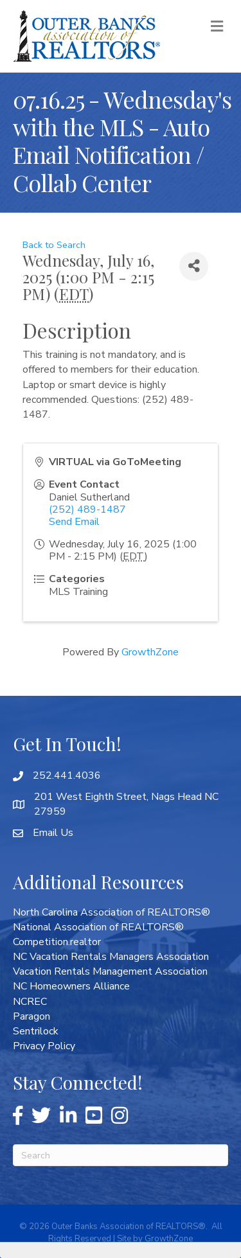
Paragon (31, 1016)
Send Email (74, 522)
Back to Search (53, 244)
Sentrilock (35, 1031)
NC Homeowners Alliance (71, 986)
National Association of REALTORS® (98, 927)
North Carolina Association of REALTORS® (111, 912)
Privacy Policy (44, 1046)
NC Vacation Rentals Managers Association (111, 957)
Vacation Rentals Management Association (110, 971)
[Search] (120, 1155)
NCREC (30, 1002)
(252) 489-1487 (87, 509)
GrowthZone (150, 652)
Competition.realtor (57, 942)
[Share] (193, 266)
